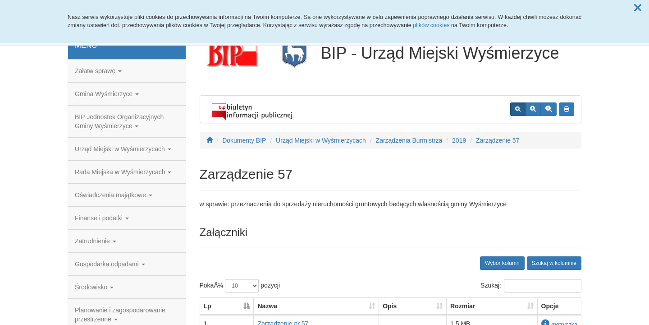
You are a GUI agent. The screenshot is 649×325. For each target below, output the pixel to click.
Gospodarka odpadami (110, 264)
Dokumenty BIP (244, 140)
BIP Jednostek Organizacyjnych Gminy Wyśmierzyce (119, 121)
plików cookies (431, 25)
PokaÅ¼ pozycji (240, 285)
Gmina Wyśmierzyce (107, 94)
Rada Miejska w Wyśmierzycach (123, 172)
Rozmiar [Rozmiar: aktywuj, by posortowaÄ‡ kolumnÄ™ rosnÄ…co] (462, 306)
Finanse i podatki (102, 218)
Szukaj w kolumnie (554, 263)
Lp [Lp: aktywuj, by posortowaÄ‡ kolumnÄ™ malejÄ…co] (207, 306)
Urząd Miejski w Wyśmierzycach (123, 149)
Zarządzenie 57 (498, 140)
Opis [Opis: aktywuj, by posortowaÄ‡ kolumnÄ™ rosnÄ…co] (390, 306)
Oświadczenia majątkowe (113, 195)
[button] (637, 8)
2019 (459, 140)
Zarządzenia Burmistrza (409, 140)
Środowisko (94, 287)
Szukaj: (530, 285)
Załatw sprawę (98, 70)
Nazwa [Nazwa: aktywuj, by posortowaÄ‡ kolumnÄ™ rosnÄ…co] (267, 306)
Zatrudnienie (95, 241)
